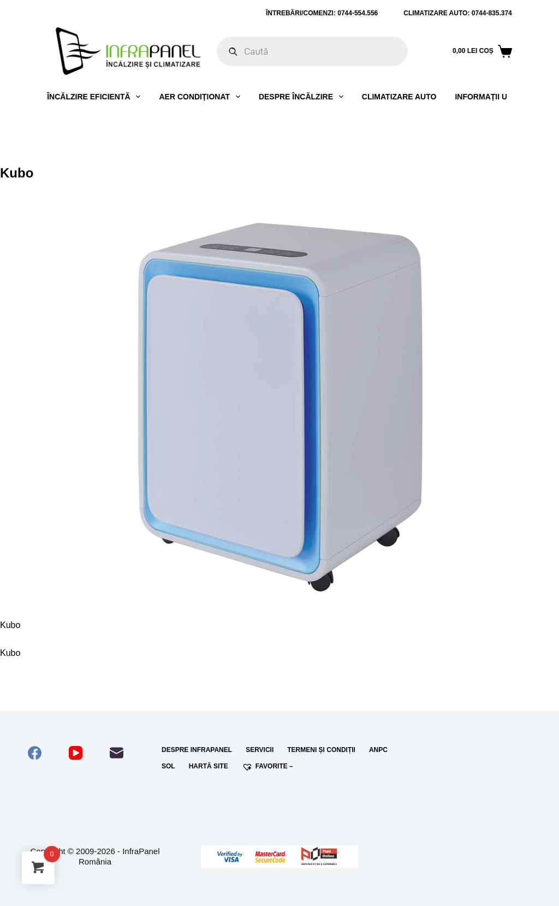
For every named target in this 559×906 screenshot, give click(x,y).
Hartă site (208, 766)
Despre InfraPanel (197, 750)
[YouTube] (75, 753)
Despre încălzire (303, 96)
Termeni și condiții (321, 750)
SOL (168, 766)
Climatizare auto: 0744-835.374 (457, 13)
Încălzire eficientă (96, 96)
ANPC (378, 750)
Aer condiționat (201, 96)
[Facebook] (34, 753)
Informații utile (489, 96)
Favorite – (267, 766)
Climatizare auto (399, 96)
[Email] (116, 753)
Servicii (259, 750)
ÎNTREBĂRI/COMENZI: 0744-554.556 (322, 13)
